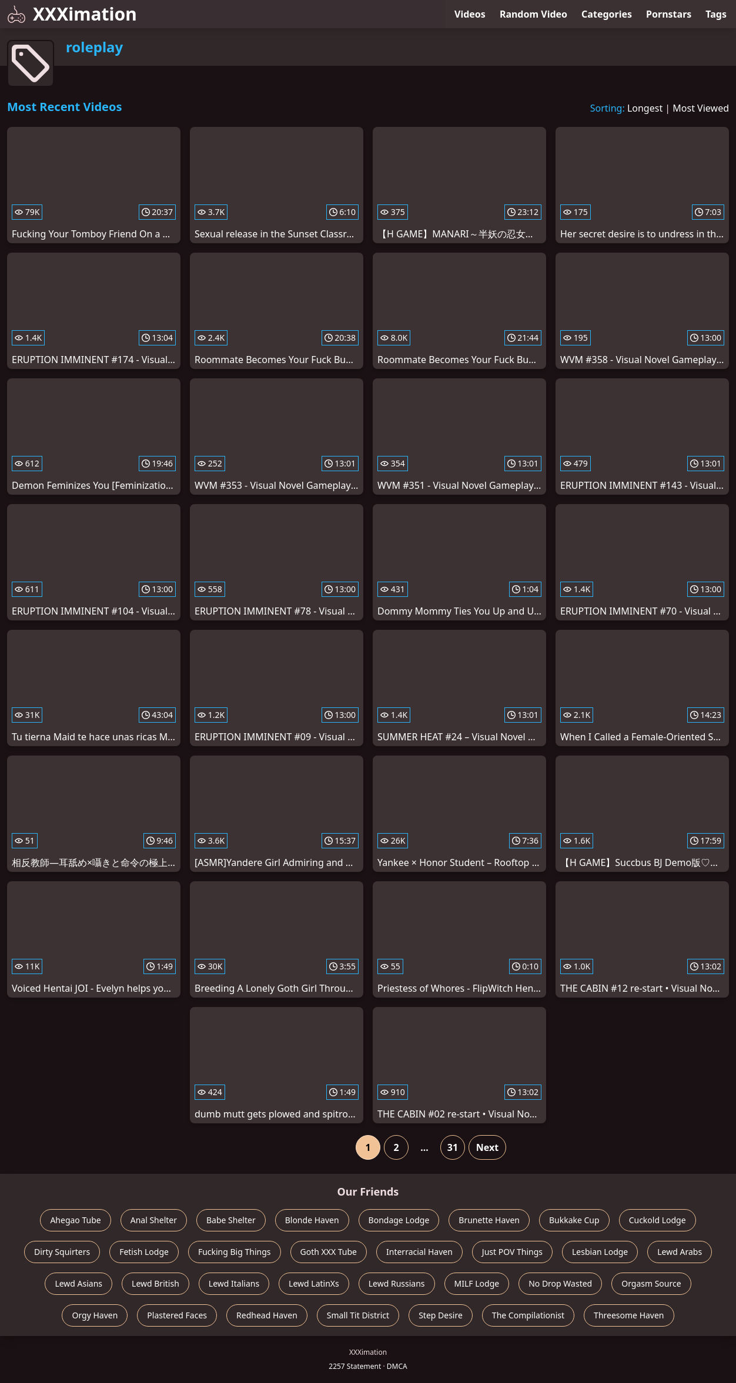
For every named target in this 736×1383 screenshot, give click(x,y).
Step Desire (441, 1315)
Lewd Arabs (679, 1251)
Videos (470, 14)
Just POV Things (512, 1251)
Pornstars (668, 14)
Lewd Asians (78, 1283)
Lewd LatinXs (314, 1283)
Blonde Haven (312, 1220)
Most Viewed (701, 108)
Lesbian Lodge (600, 1251)
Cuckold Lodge (657, 1220)
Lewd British (155, 1283)
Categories (606, 14)
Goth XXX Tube (328, 1251)
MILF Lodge (477, 1283)
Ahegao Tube (75, 1220)
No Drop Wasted (560, 1283)
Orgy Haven (95, 1315)
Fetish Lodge (144, 1251)
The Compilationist (528, 1315)
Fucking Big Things (234, 1251)
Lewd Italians (234, 1283)
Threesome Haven (629, 1315)
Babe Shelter (231, 1220)
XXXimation (72, 14)
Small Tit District (358, 1315)
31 (452, 1147)
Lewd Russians (397, 1283)
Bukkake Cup (574, 1220)
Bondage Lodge (399, 1220)
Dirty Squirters (62, 1251)
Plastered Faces (177, 1315)
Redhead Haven (266, 1315)
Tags (716, 14)
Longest (645, 108)
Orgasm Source (651, 1283)
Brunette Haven (489, 1220)
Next (487, 1147)
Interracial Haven (419, 1251)
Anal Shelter (154, 1220)
